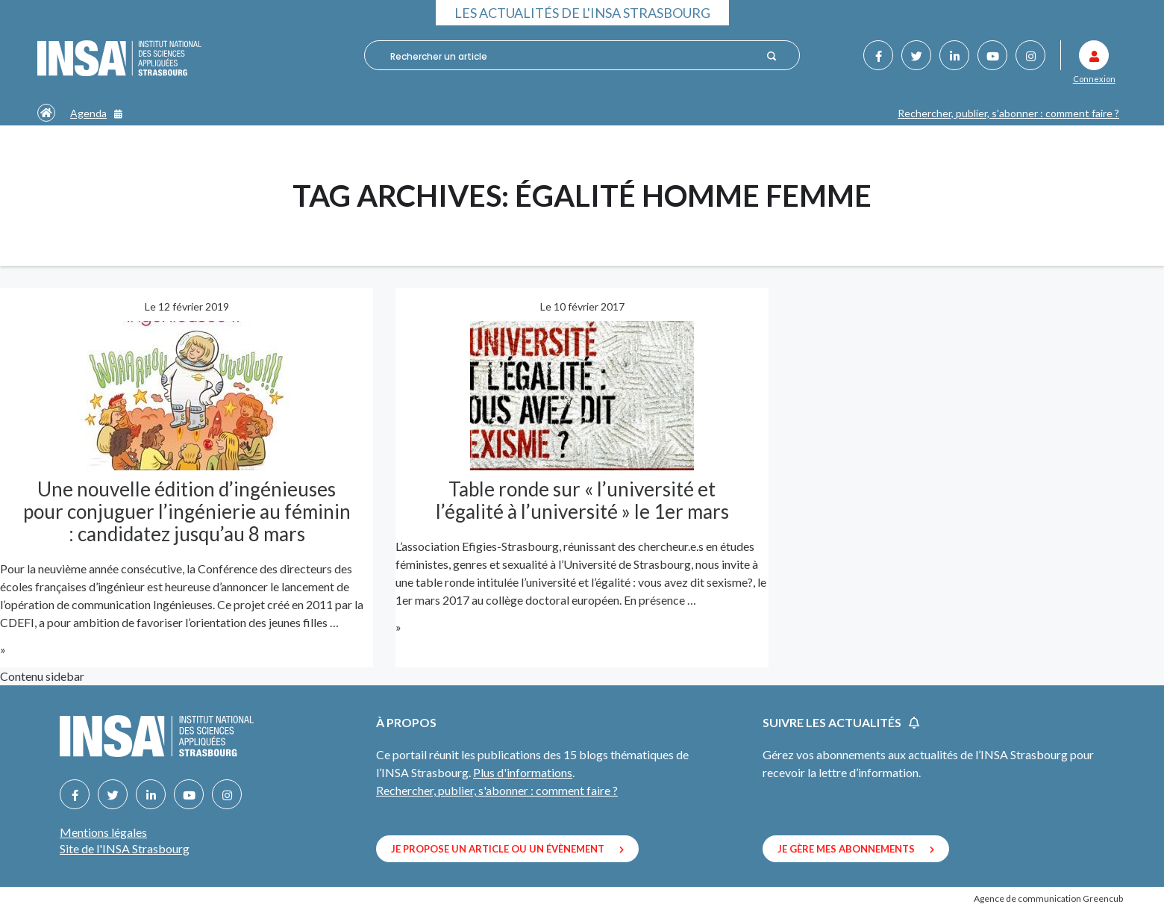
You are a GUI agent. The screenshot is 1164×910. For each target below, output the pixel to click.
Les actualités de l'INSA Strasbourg (582, 12)
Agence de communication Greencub (1048, 898)
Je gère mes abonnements (855, 849)
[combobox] (571, 56)
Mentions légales (103, 832)
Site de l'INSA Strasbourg (125, 848)
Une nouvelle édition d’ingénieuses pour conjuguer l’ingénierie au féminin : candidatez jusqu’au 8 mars (187, 511)
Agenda (96, 113)
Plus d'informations (522, 772)
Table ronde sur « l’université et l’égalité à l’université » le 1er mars (582, 500)
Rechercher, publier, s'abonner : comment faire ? (1008, 113)
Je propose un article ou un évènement (507, 849)
